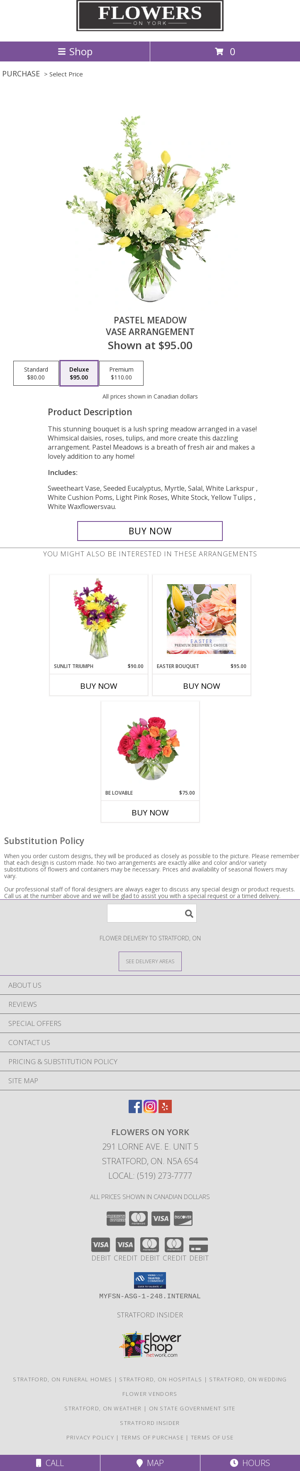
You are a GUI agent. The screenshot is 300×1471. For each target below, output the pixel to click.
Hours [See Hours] (250, 1463)
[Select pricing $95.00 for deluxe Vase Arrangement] (79, 373)
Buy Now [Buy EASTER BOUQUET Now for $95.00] (201, 685)
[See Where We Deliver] (150, 961)
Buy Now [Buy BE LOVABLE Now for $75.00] (150, 812)
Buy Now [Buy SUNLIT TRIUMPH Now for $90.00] (98, 685)
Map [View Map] (150, 1463)
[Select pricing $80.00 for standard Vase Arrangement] (36, 373)
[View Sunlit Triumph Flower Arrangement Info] (98, 619)
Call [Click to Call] (50, 1463)
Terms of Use (212, 1437)
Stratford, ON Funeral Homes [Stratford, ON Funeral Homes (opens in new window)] (62, 1379)
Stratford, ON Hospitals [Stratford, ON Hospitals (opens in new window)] (160, 1379)
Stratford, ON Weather (102, 1408)
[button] (150, 1280)
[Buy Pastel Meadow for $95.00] (150, 531)
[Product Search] (152, 913)
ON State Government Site (192, 1408)
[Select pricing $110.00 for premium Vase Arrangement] (121, 373)
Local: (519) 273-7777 (150, 1175)
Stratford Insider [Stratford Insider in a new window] (150, 1314)
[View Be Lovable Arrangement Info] (150, 746)
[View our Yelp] (165, 1110)
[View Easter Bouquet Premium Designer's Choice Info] (201, 619)
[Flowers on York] (150, 29)
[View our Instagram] (150, 1110)
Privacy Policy (90, 1437)
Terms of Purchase (152, 1437)
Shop (75, 51)
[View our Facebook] (135, 1110)
